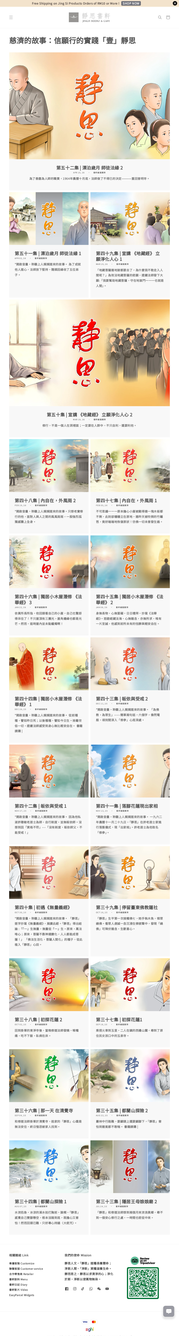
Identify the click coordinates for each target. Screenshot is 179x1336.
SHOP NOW (131, 3)
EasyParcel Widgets (21, 1295)
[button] (11, 17)
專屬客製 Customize (21, 1263)
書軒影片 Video (18, 1290)
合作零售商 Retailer (21, 1274)
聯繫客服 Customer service (26, 1268)
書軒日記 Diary (18, 1284)
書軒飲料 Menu (18, 1279)
